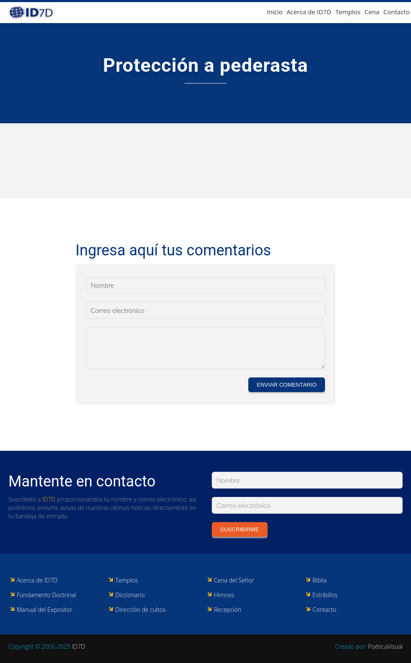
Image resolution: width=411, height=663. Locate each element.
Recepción (227, 610)
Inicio (275, 12)
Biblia (319, 580)
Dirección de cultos (140, 610)
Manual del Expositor (44, 610)
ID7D (48, 499)
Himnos (224, 595)
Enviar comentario (287, 385)
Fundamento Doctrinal (46, 595)
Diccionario (130, 595)
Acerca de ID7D (308, 12)
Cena (371, 12)
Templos (348, 12)
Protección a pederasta (205, 65)
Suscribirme (239, 529)
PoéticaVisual (385, 646)
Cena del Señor (234, 580)
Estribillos (325, 595)
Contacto (396, 12)
